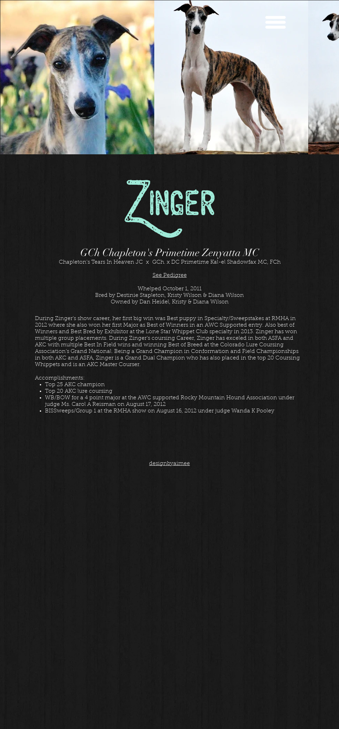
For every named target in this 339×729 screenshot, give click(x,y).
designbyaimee (169, 463)
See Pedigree (170, 275)
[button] (275, 22)
